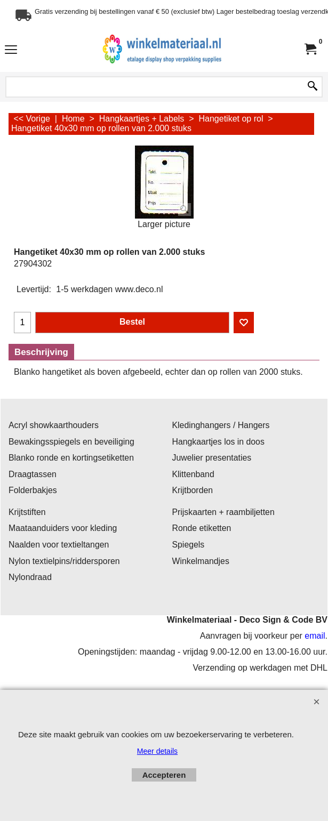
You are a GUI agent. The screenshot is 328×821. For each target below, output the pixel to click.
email (315, 635)
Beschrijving (41, 352)
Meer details (157, 751)
